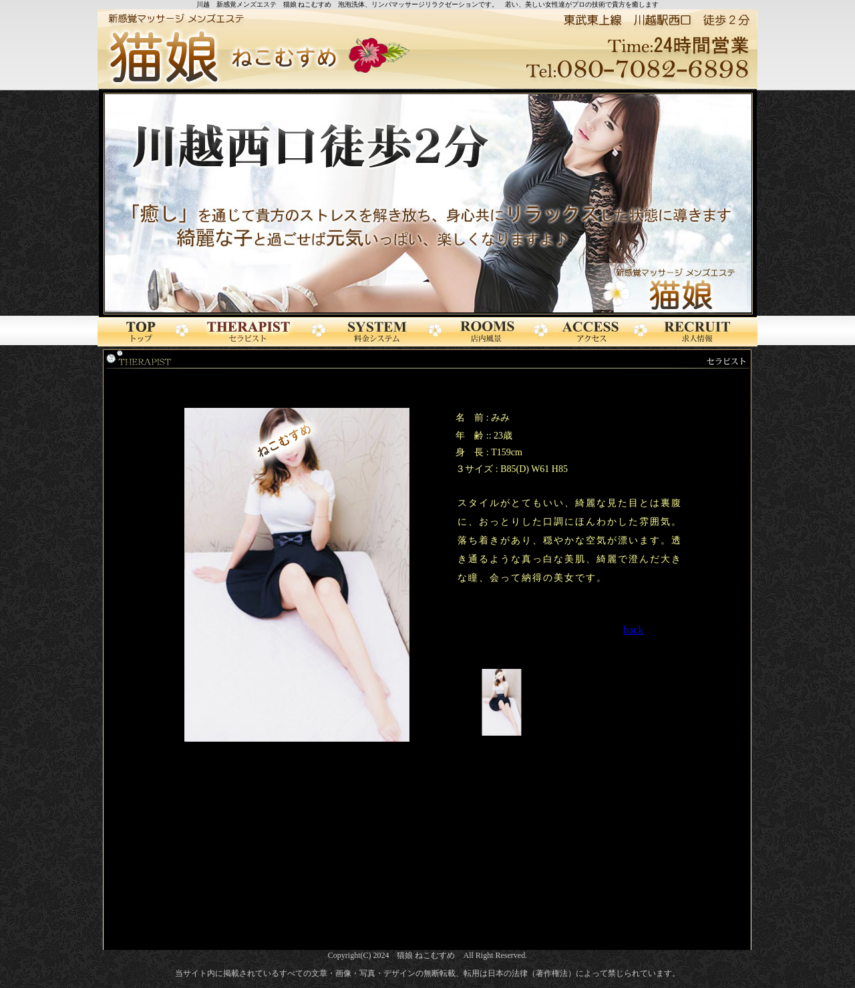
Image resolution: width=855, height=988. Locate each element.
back (633, 630)
